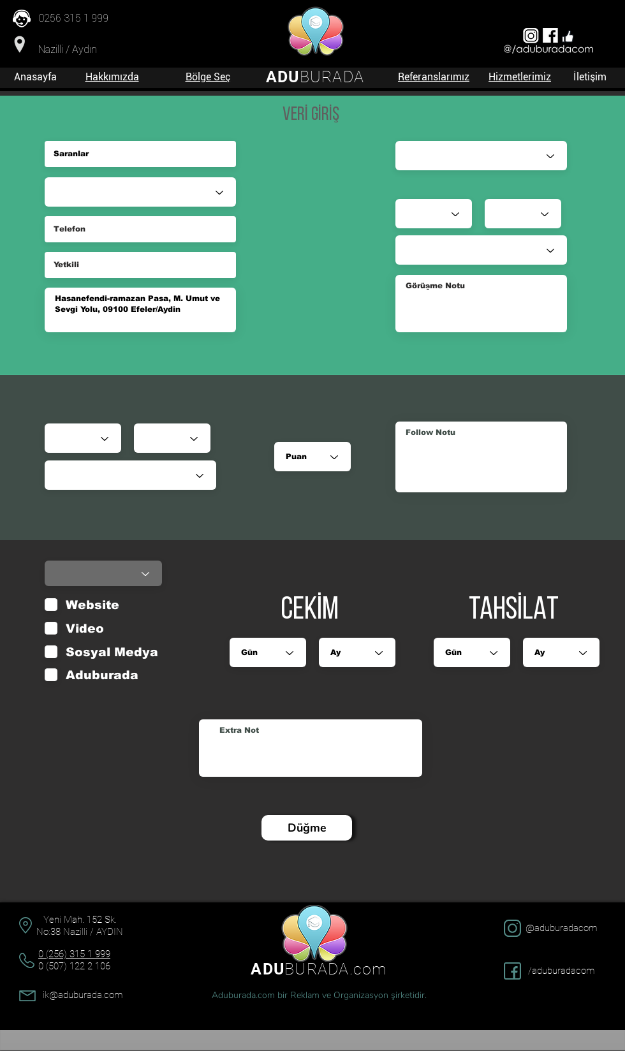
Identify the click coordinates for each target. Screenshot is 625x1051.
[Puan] (312, 456)
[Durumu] (130, 475)
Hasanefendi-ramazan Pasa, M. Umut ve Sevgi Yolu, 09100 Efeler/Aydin (140, 310)
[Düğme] (306, 828)
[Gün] (83, 438)
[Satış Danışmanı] (481, 155)
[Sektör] (140, 192)
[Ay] (172, 438)
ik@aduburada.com (82, 995)
